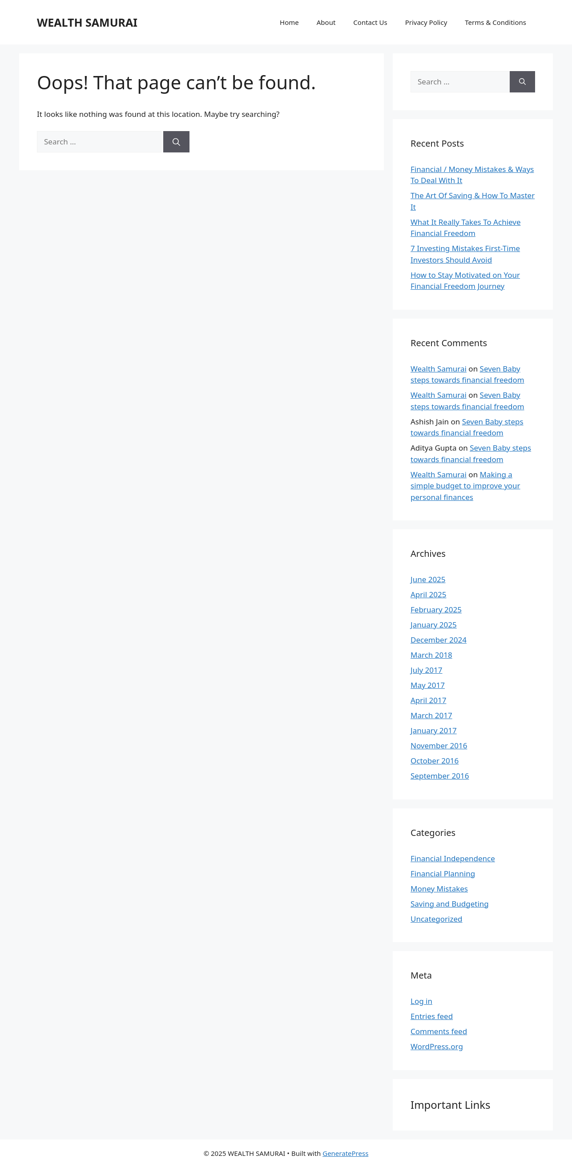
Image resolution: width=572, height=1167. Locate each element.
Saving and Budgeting (450, 904)
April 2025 (428, 594)
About (326, 22)
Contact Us (370, 22)
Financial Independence (453, 858)
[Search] (176, 141)
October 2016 (435, 760)
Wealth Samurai (439, 369)
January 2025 (434, 624)
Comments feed (439, 1031)
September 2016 (440, 776)
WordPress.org (437, 1046)
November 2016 (439, 745)
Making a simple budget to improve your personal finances (465, 485)
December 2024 (439, 640)
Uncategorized (437, 919)
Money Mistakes (439, 888)
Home (289, 22)
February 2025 (436, 609)
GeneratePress (345, 1153)
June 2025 (428, 579)
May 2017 (428, 685)
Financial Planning (443, 873)
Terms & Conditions (495, 22)
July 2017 (427, 670)
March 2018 (431, 655)
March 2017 (431, 715)
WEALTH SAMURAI (87, 22)
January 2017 (434, 730)
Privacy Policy (426, 22)
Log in (421, 1001)
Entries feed (432, 1016)
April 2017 (428, 700)
